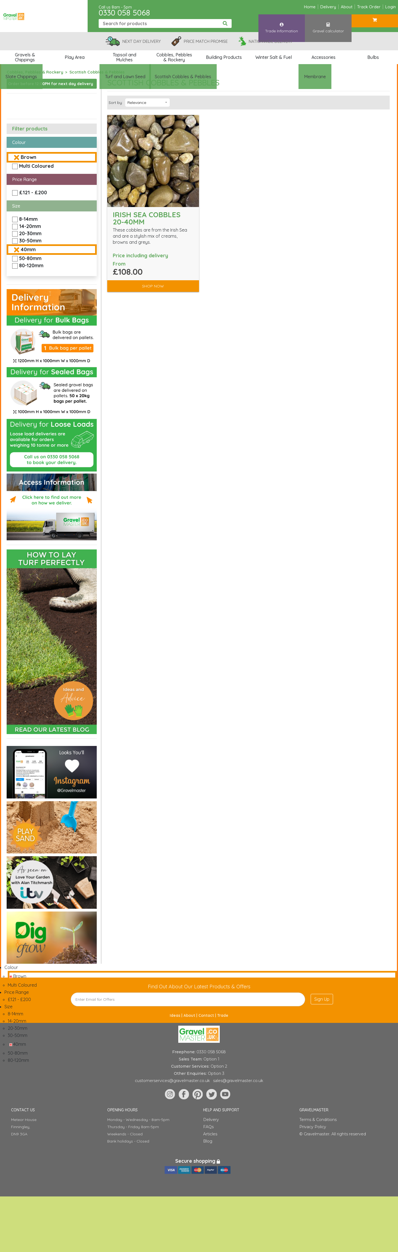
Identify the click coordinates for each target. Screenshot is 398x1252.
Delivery (328, 6)
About (346, 6)
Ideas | (177, 1015)
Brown (28, 157)
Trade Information (281, 23)
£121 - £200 (33, 192)
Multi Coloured (36, 166)
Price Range (24, 179)
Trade (222, 1015)
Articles (210, 1133)
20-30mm (30, 233)
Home (310, 6)
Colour (19, 142)
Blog (207, 1141)
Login (390, 6)
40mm (28, 249)
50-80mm (30, 258)
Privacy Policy (312, 1126)
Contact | (207, 1015)
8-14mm (28, 219)
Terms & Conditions (318, 1119)
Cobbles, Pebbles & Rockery (35, 72)
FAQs (208, 1126)
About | (191, 1015)
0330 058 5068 (124, 12)
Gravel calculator (328, 23)
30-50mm (30, 240)
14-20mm (30, 226)
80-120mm (31, 265)
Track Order (369, 6)
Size (16, 206)
